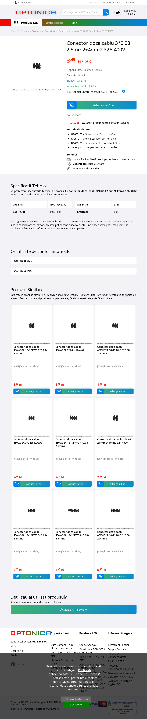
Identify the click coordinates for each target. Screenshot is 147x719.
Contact (130, 2)
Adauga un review (73, 609)
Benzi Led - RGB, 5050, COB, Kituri (92, 651)
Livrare (92, 2)
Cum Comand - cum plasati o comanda (62, 646)
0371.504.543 (24, 2)
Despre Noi (17, 650)
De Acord (76, 705)
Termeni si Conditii (118, 644)
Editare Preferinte (76, 699)
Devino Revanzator (111, 2)
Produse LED (29, 23)
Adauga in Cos (90, 105)
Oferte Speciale (54, 22)
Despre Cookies (117, 649)
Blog (74, 22)
